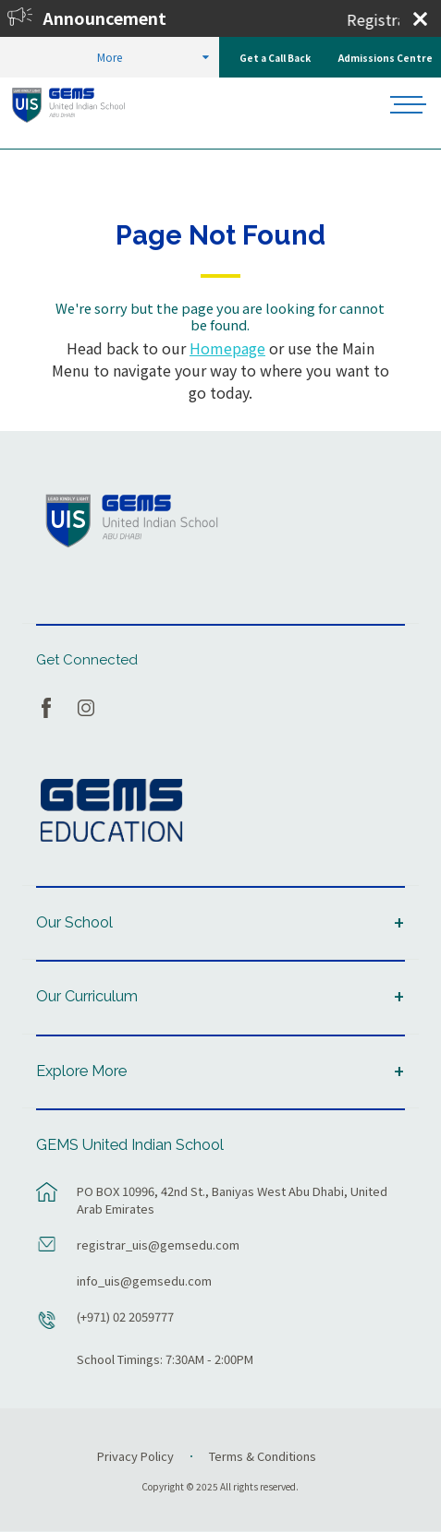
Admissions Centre (385, 58)
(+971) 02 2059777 (125, 1316)
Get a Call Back (275, 58)
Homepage (227, 348)
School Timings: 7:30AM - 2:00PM (165, 1359)
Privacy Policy (135, 1456)
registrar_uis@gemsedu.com (158, 1244)
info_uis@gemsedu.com (144, 1280)
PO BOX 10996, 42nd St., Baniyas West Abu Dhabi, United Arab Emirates (232, 1199)
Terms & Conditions (262, 1456)
